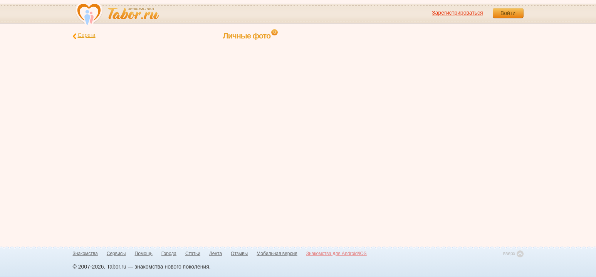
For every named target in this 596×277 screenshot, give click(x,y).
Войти (507, 13)
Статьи (192, 253)
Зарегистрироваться (457, 13)
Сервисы (116, 253)
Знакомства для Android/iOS (336, 253)
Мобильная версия (277, 253)
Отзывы (239, 253)
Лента (215, 253)
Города (168, 253)
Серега (84, 35)
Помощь (144, 253)
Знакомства (85, 253)
